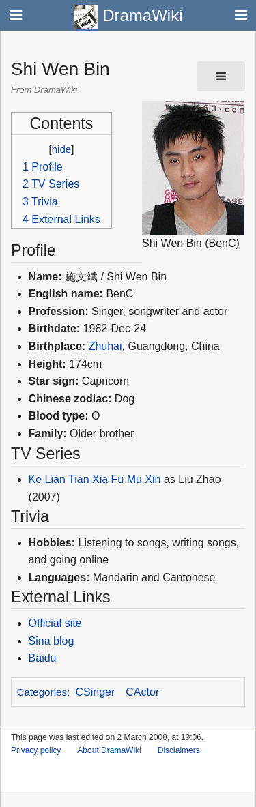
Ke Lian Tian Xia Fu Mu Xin (95, 479)
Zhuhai (105, 346)
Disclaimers (179, 750)
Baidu (43, 658)
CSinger (95, 692)
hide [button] (61, 149)
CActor (142, 692)
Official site (55, 623)
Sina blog (51, 641)
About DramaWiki (109, 750)
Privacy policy (36, 750)
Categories (42, 692)
